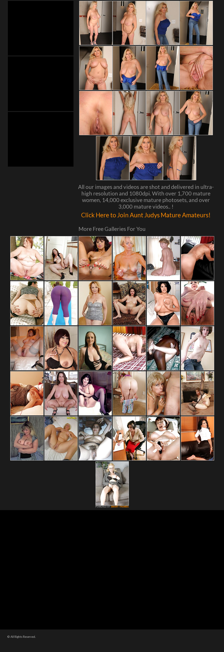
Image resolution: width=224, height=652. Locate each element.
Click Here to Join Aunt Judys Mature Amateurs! (146, 219)
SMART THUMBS (120, 516)
